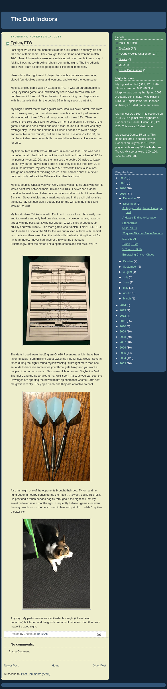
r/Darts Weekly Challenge (135, 53)
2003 (123, 363)
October (128, 261)
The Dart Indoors (34, 19)
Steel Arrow (129, 223)
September (130, 266)
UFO (122, 64)
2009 (123, 331)
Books (123, 59)
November (130, 203)
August (128, 272)
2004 (123, 358)
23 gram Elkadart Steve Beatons (142, 233)
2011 (123, 321)
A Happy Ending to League (139, 217)
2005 (123, 353)
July (126, 277)
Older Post (99, 665)
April (126, 293)
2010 (123, 326)
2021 (123, 183)
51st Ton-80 (129, 228)
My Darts (124, 48)
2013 (123, 310)
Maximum (125, 42)
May (126, 287)
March (127, 298)
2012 (123, 315)
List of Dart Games (130, 70)
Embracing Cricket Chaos (138, 254)
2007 (123, 342)
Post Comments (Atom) (35, 674)
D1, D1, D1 (129, 238)
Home (55, 665)
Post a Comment (19, 651)
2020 (123, 188)
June (126, 282)
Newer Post (11, 665)
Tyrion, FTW (130, 244)
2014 (123, 305)
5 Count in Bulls (132, 249)
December (130, 198)
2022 (123, 177)
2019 (123, 193)
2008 (123, 336)
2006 (123, 347)
